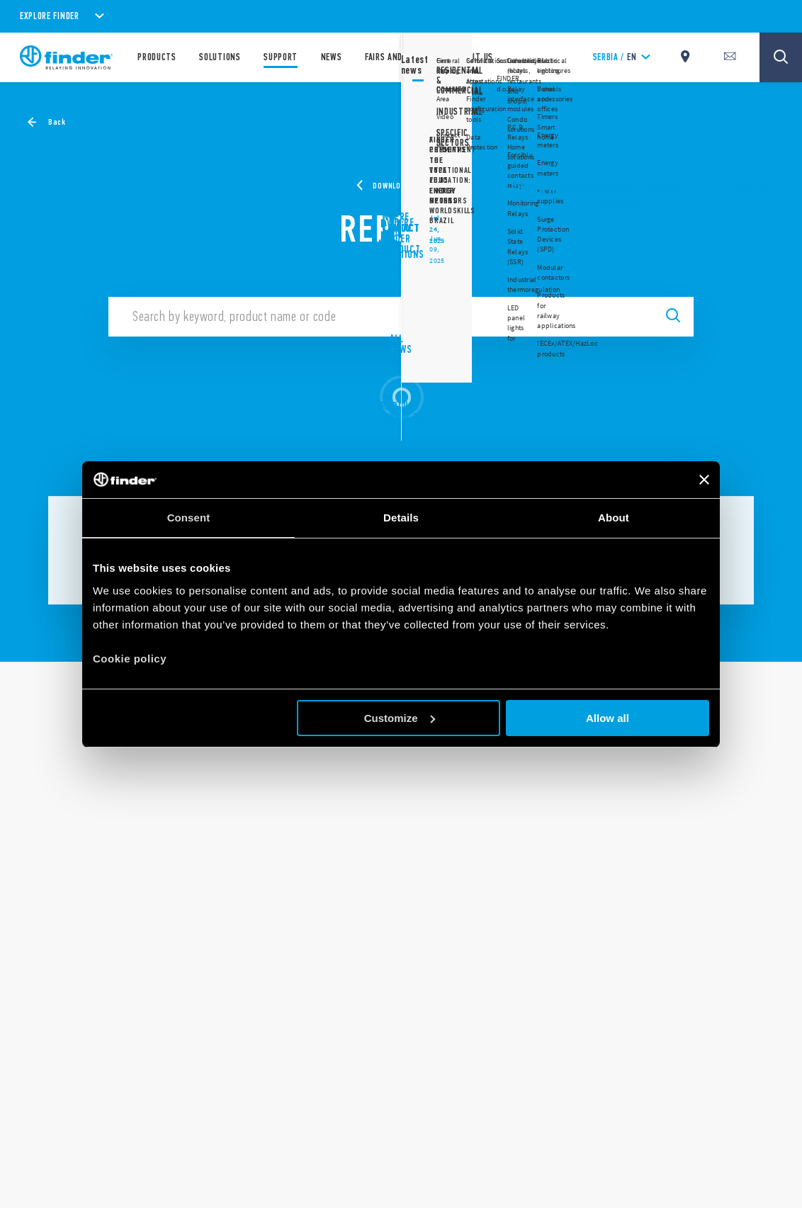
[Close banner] (704, 480)
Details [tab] (401, 518)
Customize (399, 718)
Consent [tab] (188, 518)
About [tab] (613, 518)
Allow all (607, 718)
